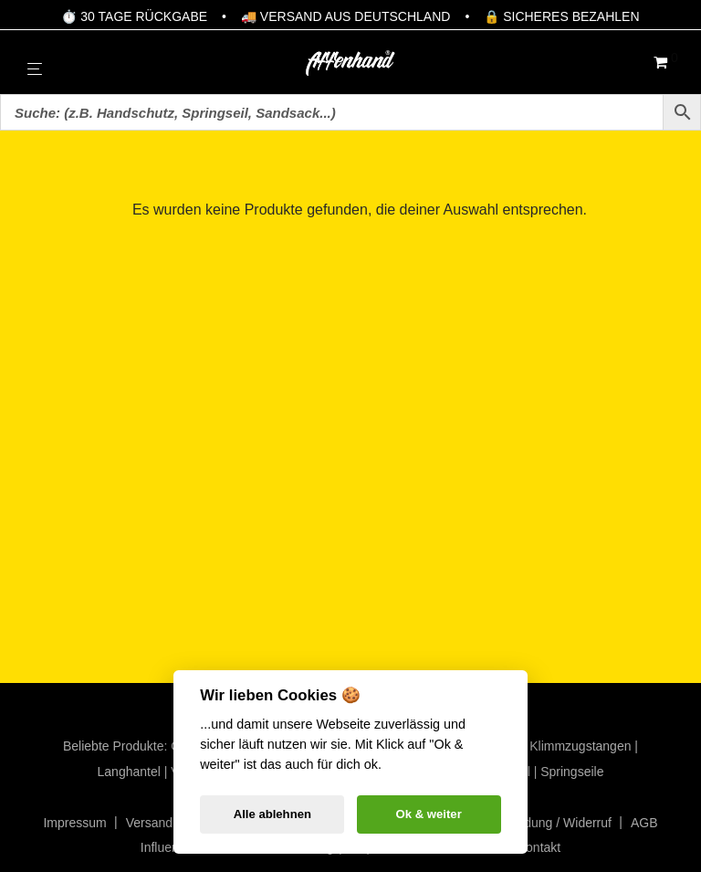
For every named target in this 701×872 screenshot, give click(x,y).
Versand (149, 823)
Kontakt (539, 847)
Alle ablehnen (272, 814)
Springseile (571, 771)
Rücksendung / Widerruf (543, 823)
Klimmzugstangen (580, 746)
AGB (644, 823)
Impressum (74, 823)
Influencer (168, 847)
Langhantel (129, 771)
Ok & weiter (429, 814)
